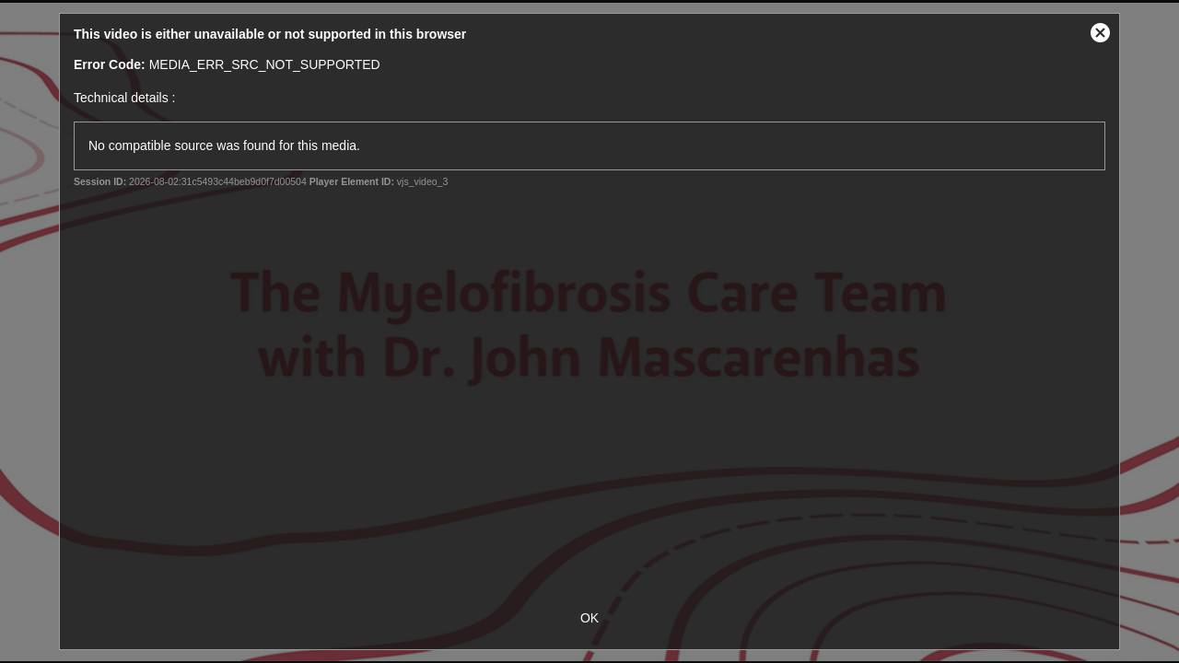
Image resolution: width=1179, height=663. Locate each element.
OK (589, 618)
